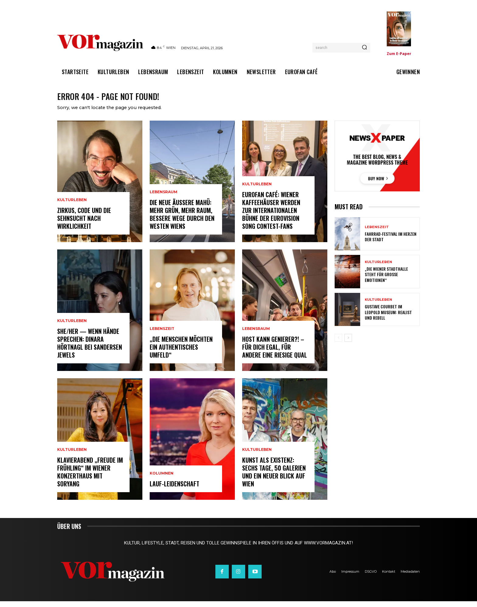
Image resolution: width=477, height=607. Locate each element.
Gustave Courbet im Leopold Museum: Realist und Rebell (388, 318)
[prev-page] (338, 344)
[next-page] (348, 344)
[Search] (364, 48)
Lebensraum (163, 198)
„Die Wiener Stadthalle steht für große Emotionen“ (386, 280)
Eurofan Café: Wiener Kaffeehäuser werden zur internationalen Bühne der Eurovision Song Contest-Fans (271, 216)
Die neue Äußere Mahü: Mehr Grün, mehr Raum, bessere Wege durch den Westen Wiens (182, 220)
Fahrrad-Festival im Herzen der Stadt (390, 242)
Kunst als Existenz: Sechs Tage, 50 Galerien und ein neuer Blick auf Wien (274, 477)
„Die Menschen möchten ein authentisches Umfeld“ (181, 352)
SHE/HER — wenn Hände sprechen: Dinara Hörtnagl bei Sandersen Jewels (89, 348)
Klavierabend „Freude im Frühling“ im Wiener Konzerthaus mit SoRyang (90, 477)
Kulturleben (72, 205)
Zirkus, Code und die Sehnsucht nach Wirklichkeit (84, 223)
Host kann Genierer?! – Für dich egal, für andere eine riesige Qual (274, 352)
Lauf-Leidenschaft (174, 489)
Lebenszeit (162, 334)
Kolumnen (161, 479)
